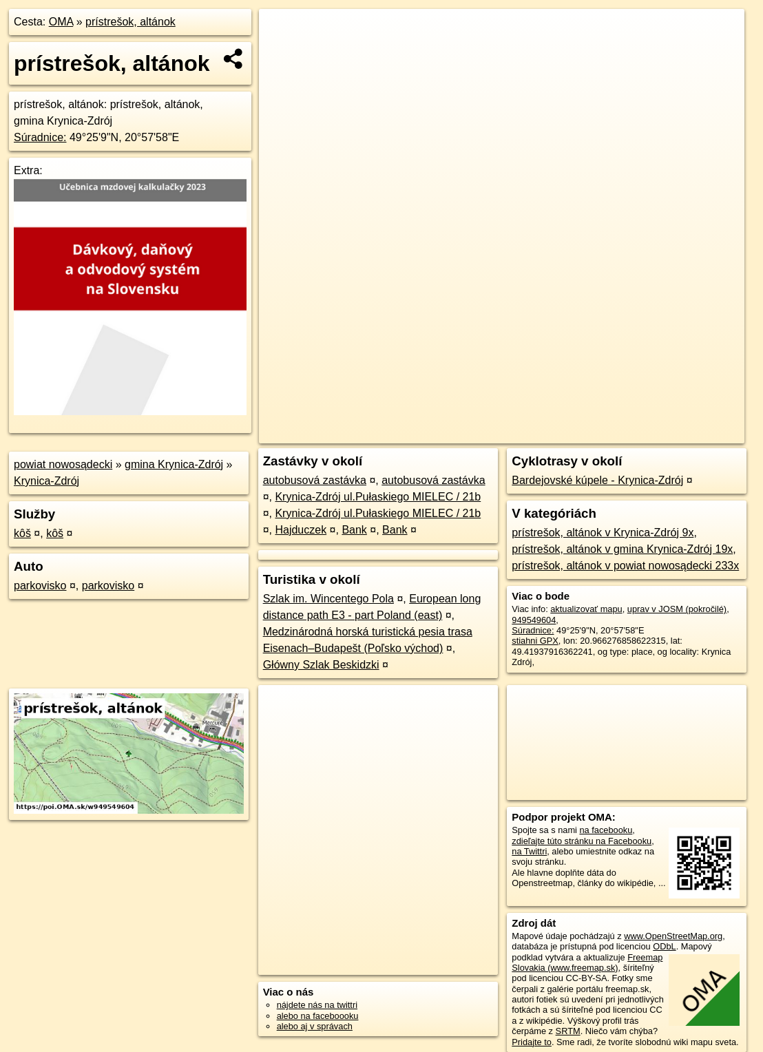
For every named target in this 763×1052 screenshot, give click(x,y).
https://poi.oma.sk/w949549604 (683, 433)
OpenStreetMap (509, 433)
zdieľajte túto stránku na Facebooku (581, 841)
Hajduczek (300, 530)
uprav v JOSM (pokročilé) (677, 609)
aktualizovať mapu (586, 609)
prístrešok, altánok (130, 22)
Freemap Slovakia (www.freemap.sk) (587, 962)
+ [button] (282, 32)
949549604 (534, 620)
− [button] (282, 53)
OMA (61, 22)
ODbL (664, 946)
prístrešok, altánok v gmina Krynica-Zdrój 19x (622, 549)
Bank (354, 530)
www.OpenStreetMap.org (673, 936)
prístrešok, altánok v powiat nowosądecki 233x (625, 565)
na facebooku (605, 830)
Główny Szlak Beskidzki (321, 665)
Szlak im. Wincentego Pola (328, 598)
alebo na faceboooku (318, 1016)
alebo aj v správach (315, 1026)
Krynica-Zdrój (46, 481)
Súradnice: (40, 137)
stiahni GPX (535, 640)
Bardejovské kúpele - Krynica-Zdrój (597, 480)
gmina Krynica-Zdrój (174, 464)
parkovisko (40, 585)
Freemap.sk (580, 433)
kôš (22, 533)
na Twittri (529, 851)
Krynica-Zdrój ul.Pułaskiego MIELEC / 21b (378, 497)
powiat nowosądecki (63, 464)
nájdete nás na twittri (317, 1005)
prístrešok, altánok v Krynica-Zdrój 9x (602, 532)
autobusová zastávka (314, 480)
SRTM (568, 1031)
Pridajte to (532, 1042)
